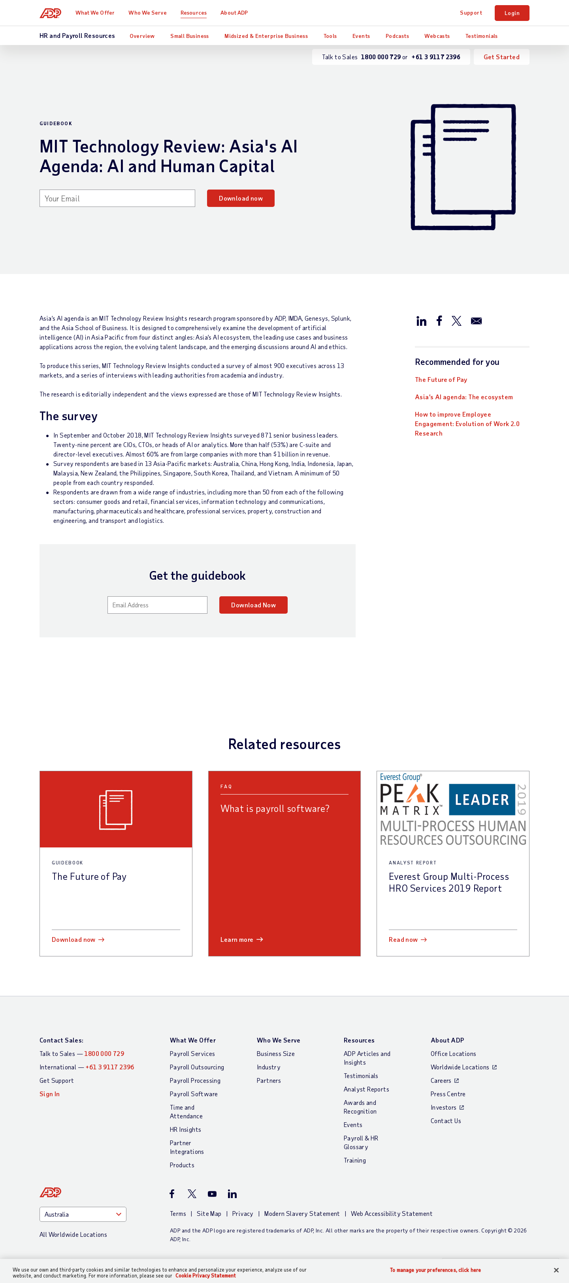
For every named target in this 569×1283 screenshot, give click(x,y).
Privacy (243, 1213)
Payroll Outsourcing (197, 1067)
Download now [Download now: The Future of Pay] (74, 939)
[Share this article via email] (476, 320)
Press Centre (448, 1093)
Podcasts (397, 35)
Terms (178, 1213)
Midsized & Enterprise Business (266, 35)
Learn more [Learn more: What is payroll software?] (237, 939)
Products (182, 1164)
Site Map (209, 1213)
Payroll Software (194, 1093)
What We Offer (95, 12)
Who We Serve (147, 12)
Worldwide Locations (460, 1067)
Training (355, 1160)
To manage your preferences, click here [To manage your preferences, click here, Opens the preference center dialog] (435, 1270)
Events (361, 35)
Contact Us (446, 1120)
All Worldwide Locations (73, 1234)
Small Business (189, 35)
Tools (330, 35)
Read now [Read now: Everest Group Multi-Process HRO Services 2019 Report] (403, 939)
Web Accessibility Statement (392, 1213)
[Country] (83, 1214)
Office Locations (453, 1053)
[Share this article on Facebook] (439, 320)
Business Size (276, 1053)
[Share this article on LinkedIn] (421, 320)
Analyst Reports (366, 1089)
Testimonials (481, 35)
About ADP (234, 12)
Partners (269, 1080)
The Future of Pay (441, 379)
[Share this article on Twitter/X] (456, 320)
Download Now (253, 605)
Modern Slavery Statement (302, 1213)
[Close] (556, 1270)
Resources (194, 12)
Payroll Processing (195, 1080)
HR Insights (185, 1129)
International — (87, 1067)
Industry (269, 1067)
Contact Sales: (62, 1040)
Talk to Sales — (82, 1053)
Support (471, 12)
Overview (142, 35)
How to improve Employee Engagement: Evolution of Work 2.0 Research (467, 423)
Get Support (57, 1080)
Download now (241, 198)
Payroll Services (192, 1053)
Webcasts (437, 35)
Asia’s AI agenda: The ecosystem (464, 396)
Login (512, 12)
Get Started (502, 56)
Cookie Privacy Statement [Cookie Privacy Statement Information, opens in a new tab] (205, 1275)
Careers (441, 1080)
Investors (444, 1107)
